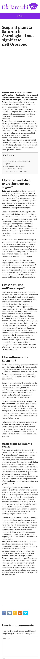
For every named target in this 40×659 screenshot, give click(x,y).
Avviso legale (28, 645)
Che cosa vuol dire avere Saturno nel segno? (18, 120)
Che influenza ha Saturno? (14, 127)
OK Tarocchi (17, 656)
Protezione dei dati (20, 648)
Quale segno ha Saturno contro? (18, 129)
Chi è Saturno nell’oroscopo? (15, 124)
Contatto (10, 645)
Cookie (18, 645)
